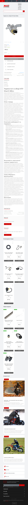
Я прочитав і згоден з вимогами (11, 486)
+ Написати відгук (8, 224)
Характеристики (6, 80)
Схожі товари (6, 85)
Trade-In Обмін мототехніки (10, 473)
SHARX (8, 44)
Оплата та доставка (10, 69)
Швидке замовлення (14, 58)
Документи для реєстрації (11, 63)
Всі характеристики (21, 72)
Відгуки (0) (5, 82)
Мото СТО (7, 476)
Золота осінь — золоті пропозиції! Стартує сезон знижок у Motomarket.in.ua (13, 401)
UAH (21, 1)
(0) (10, 42)
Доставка (7, 469)
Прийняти (14, 503)
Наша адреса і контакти (11, 66)
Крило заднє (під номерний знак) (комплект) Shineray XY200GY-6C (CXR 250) (8, 364)
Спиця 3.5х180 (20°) (19, 320)
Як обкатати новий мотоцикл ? (9, 457)
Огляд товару (6, 78)
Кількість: (5, 52)
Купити (14, 56)
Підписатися (21, 485)
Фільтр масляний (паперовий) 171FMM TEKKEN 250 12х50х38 (8, 342)
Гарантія (7, 466)
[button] (11, 1)
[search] (24, 11)
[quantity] (8, 258)
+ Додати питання (8, 234)
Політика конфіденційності (10, 486)
